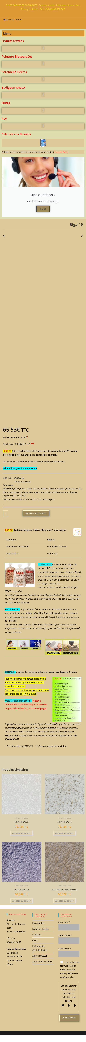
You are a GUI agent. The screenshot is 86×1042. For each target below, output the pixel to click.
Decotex (44, 488)
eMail (43, 208)
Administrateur (39, 955)
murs (43, 492)
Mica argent (34, 492)
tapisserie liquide (18, 495)
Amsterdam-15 (64, 821)
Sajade (6, 495)
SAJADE (51, 499)
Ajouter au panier (36, 513)
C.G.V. (35, 940)
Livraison (36, 934)
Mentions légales (40, 928)
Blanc (16, 488)
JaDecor (43, 499)
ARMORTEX (8, 488)
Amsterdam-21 (21, 821)
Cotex (23, 488)
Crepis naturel (33, 488)
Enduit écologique (57, 488)
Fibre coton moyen (11, 492)
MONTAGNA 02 (21, 889)
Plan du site (38, 923)
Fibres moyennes (22, 481)
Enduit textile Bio (74, 488)
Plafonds (50, 492)
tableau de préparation (67, 616)
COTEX (26, 499)
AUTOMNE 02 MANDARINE (64, 889)
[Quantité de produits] (5, 513)
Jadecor (24, 492)
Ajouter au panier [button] (21, 833)
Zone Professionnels (42, 961)
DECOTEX (34, 499)
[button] (42, 48)
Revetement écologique (66, 492)
